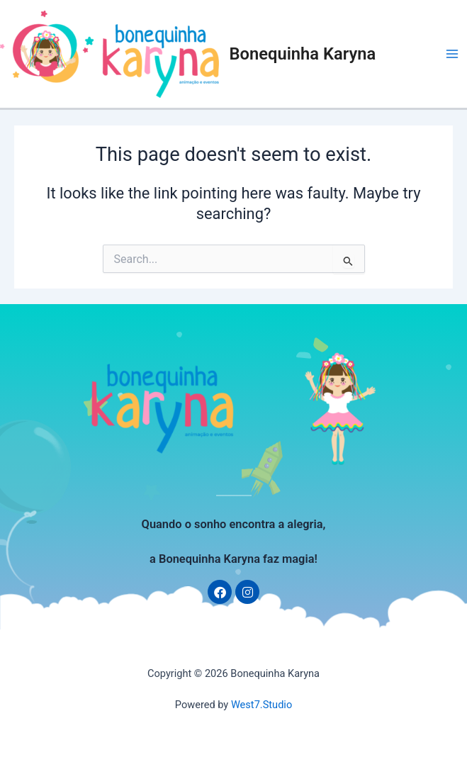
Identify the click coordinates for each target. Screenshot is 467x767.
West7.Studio (261, 704)
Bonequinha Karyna (303, 54)
